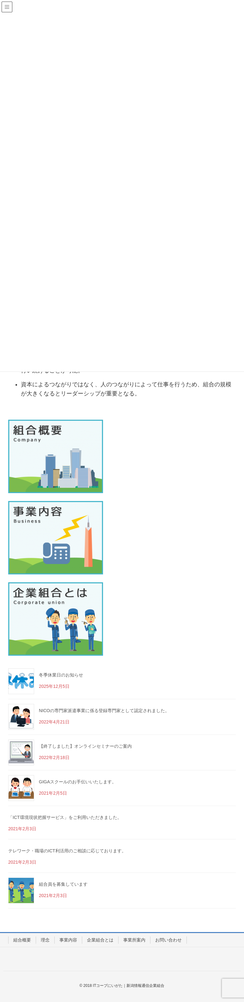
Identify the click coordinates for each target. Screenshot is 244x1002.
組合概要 (22, 939)
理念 (45, 939)
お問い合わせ (168, 939)
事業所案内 (134, 939)
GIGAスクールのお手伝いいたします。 (77, 781)
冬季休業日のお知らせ (61, 674)
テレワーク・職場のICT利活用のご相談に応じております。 (67, 850)
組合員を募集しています (63, 884)
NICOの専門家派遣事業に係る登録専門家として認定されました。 (104, 710)
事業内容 (68, 939)
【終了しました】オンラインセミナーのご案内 (85, 746)
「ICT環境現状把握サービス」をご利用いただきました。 (65, 817)
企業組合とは (100, 939)
